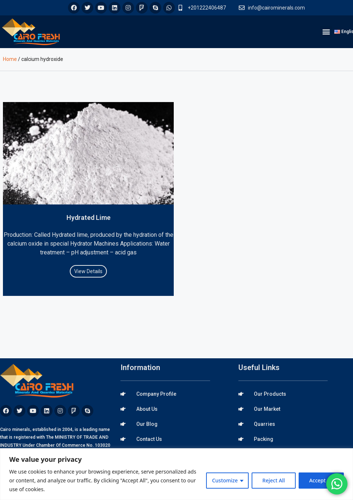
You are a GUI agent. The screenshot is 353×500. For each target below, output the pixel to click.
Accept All (321, 480)
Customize (225, 480)
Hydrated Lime (88, 217)
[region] (176, 474)
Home (10, 59)
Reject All (273, 480)
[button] (326, 32)
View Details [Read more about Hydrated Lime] (88, 271)
